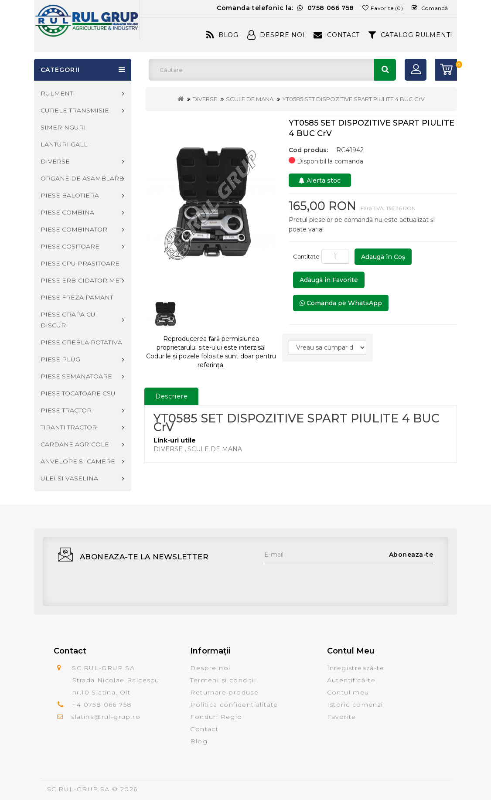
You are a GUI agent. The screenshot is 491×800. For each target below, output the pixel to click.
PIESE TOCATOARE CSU (78, 393)
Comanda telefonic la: (285, 8)
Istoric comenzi (355, 704)
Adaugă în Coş (383, 257)
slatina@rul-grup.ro (105, 717)
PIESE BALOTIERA (70, 195)
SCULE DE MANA (249, 98)
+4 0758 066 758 (102, 704)
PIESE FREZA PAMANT (77, 297)
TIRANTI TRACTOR (69, 427)
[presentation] (330, 580)
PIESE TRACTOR (66, 410)
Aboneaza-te (411, 554)
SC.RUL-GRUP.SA (78, 789)
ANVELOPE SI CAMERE (78, 461)
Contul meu (348, 692)
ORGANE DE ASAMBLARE (82, 178)
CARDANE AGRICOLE (75, 444)
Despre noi (210, 668)
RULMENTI (58, 93)
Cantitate (306, 256)
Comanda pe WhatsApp (341, 303)
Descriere (171, 396)
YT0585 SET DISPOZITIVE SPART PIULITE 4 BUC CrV (353, 98)
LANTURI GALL (64, 144)
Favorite (341, 717)
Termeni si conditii (223, 680)
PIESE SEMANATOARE (76, 376)
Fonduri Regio (216, 717)
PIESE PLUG (60, 359)
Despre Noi (276, 35)
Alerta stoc (320, 180)
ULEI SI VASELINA (69, 478)
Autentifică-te (351, 680)
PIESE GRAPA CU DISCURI (68, 319)
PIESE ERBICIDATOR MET (82, 280)
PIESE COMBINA (67, 212)
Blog (222, 35)
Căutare (385, 70)
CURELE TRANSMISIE (75, 110)
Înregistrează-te (355, 668)
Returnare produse (224, 692)
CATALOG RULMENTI (410, 35)
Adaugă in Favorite (329, 280)
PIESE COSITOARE (70, 246)
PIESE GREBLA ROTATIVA (81, 342)
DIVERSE (204, 98)
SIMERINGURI (63, 127)
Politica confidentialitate (234, 704)
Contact (337, 35)
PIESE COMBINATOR (74, 229)
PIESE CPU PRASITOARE (80, 263)
